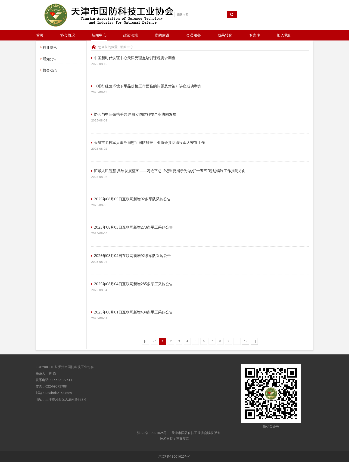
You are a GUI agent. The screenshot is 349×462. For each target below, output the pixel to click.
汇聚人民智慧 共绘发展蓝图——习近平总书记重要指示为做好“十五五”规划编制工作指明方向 (170, 170)
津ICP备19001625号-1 (153, 433)
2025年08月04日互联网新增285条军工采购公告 (133, 283)
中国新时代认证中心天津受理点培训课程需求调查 (134, 57)
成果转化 (225, 35)
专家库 (254, 35)
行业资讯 (50, 47)
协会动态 (50, 70)
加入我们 (284, 35)
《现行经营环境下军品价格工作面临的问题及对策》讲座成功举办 (147, 86)
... (237, 341)
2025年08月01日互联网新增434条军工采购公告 (133, 312)
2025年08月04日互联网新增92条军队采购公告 (132, 255)
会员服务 (193, 35)
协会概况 (67, 35)
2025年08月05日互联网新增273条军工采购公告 (133, 227)
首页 (40, 35)
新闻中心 (99, 35)
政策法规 (130, 35)
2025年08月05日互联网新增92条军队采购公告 (132, 199)
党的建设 (162, 35)
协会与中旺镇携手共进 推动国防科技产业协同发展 (135, 114)
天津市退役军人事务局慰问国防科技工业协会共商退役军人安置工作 (149, 142)
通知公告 (50, 58)
